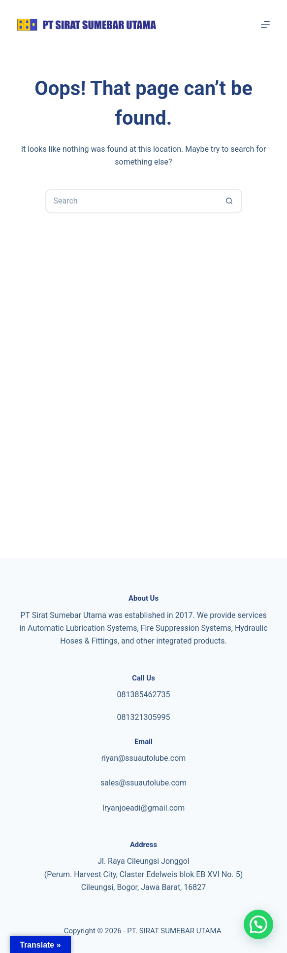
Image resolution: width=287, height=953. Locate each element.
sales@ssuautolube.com (143, 782)
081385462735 (143, 694)
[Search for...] (131, 201)
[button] (258, 924)
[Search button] (230, 201)
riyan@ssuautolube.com (143, 758)
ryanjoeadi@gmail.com (144, 808)
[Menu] (265, 24)
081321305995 (143, 717)
